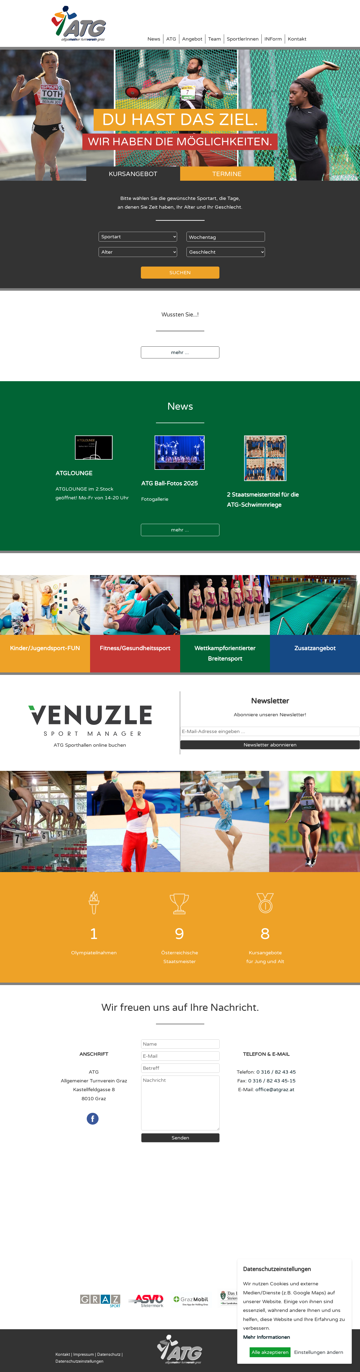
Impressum (83, 1354)
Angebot (192, 39)
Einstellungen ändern (318, 1352)
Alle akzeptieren (270, 1352)
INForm (273, 39)
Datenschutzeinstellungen (79, 1361)
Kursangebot (133, 174)
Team (214, 39)
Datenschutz (109, 1354)
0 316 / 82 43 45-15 (271, 1081)
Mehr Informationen (266, 1337)
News (153, 39)
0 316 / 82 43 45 (276, 1072)
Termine (227, 174)
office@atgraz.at (274, 1090)
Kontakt (297, 39)
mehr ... (180, 352)
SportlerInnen (243, 39)
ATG (171, 39)
